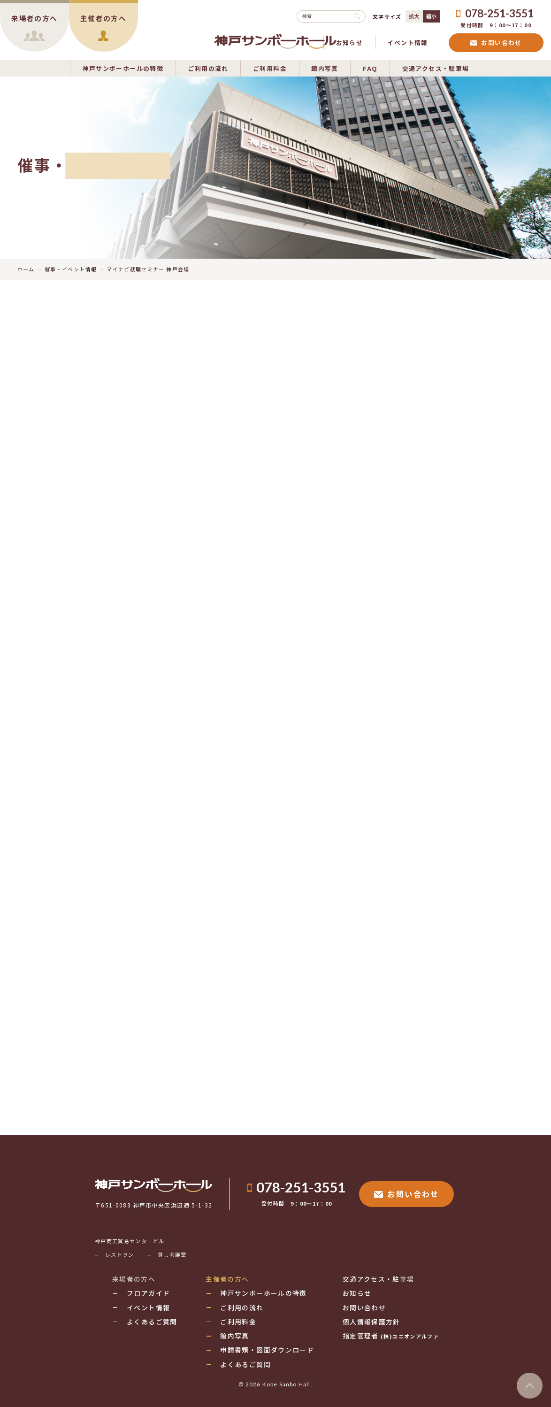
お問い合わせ (496, 42)
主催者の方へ (227, 1279)
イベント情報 (407, 42)
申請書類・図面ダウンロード (267, 1349)
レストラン (119, 1254)
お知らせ (349, 42)
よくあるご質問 (152, 1321)
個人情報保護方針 (371, 1321)
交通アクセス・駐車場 (435, 67)
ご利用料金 (270, 67)
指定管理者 (391, 1335)
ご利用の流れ (208, 67)
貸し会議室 (172, 1254)
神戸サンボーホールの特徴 (123, 67)
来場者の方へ (133, 1279)
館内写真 (324, 67)
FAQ (370, 67)
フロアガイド (148, 1293)
